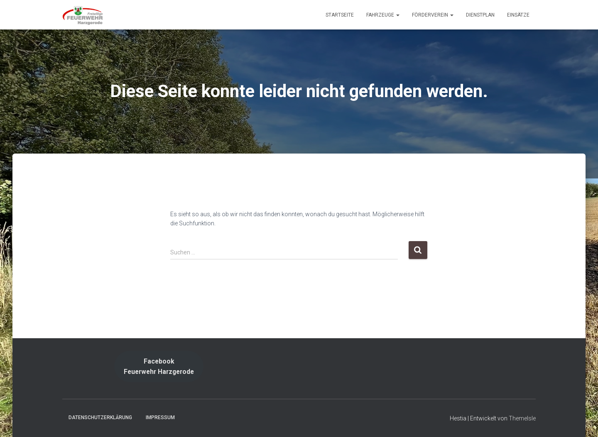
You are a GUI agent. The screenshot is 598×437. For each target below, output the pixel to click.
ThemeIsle (522, 418)
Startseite (340, 15)
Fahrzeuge (382, 15)
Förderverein (432, 15)
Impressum (160, 417)
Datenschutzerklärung (100, 417)
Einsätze (518, 15)
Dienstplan (480, 15)
